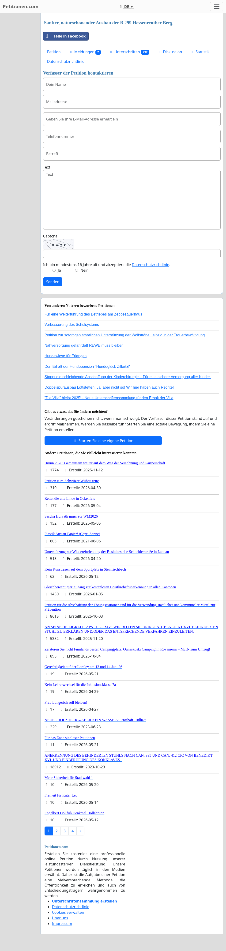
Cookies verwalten (68, 912)
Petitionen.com (20, 6)
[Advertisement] (19, 83)
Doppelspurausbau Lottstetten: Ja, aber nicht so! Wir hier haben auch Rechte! (109, 387)
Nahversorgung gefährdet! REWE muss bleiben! (85, 345)
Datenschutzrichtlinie (65, 61)
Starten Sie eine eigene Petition (103, 440)
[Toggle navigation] (216, 6)
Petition (54, 51)
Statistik (200, 51)
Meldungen (85, 52)
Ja (59, 270)
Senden (52, 281)
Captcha (50, 236)
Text (46, 167)
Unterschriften (129, 52)
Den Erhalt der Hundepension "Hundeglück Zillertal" (88, 366)
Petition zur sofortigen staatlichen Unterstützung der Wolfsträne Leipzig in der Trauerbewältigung (125, 335)
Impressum (62, 923)
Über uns (60, 918)
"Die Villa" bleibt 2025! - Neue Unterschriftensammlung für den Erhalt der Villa (109, 398)
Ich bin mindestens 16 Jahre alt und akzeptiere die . (106, 264)
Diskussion (169, 51)
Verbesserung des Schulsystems (72, 325)
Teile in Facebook (64, 36)
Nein (84, 270)
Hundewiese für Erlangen (66, 356)
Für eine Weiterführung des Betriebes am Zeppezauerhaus (93, 314)
